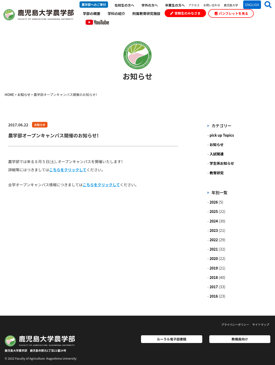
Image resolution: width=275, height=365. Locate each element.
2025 (214, 211)
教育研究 (217, 172)
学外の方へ (149, 5)
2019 (214, 268)
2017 (214, 286)
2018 (214, 277)
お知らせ (39, 125)
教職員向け (240, 339)
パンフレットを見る (231, 13)
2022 (214, 239)
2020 (214, 258)
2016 (214, 296)
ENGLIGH (252, 4)
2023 (214, 230)
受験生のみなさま (185, 13)
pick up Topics (222, 135)
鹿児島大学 (231, 5)
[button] (266, 4)
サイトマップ (260, 324)
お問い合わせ (211, 5)
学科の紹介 (116, 13)
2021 (214, 249)
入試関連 (217, 153)
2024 (214, 221)
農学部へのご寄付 (94, 4)
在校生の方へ (124, 5)
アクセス (193, 5)
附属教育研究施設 (146, 13)
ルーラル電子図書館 (171, 339)
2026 (214, 202)
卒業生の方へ (175, 5)
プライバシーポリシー (235, 324)
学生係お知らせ (222, 163)
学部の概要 (91, 13)
